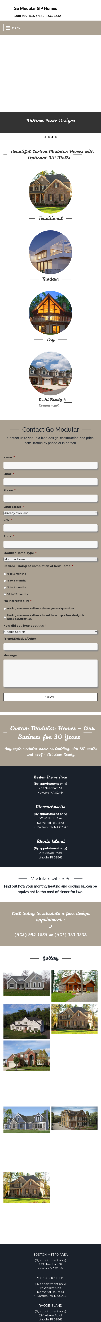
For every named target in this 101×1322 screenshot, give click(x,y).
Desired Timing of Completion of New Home (38, 546)
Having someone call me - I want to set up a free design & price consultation (45, 598)
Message (10, 636)
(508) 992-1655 (30, 915)
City (7, 500)
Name (9, 438)
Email (8, 454)
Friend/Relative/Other (19, 619)
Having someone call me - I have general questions (40, 589)
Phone (9, 471)
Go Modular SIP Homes (35, 8)
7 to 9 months (16, 568)
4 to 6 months (16, 561)
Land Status (13, 487)
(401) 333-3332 (70, 915)
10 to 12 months (17, 574)
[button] (3, 74)
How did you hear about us (24, 606)
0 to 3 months (16, 554)
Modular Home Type (20, 533)
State (8, 517)
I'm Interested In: (17, 581)
